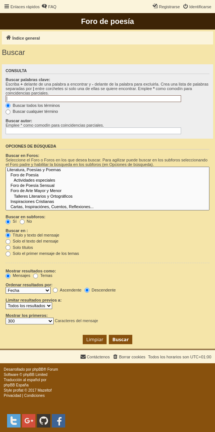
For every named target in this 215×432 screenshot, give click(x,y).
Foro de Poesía (107, 175)
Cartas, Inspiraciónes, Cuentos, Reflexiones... (107, 207)
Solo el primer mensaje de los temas (42, 253)
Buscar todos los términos (33, 105)
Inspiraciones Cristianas (107, 201)
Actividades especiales (107, 180)
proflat (18, 390)
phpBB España (16, 385)
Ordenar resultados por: (29, 285)
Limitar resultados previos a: (33, 300)
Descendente (100, 290)
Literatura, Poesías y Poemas (107, 170)
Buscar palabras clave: (28, 79)
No (26, 221)
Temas (42, 275)
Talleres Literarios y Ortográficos (107, 196)
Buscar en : (17, 230)
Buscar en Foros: (22, 155)
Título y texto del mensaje (32, 235)
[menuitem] (48, 6)
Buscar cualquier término (32, 111)
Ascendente (67, 290)
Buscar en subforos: (25, 217)
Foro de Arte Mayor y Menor (107, 191)
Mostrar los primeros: (27, 315)
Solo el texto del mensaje (32, 241)
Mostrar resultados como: (31, 271)
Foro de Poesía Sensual (107, 185)
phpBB (38, 369)
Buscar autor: (19, 120)
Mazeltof (45, 390)
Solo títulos (19, 247)
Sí (11, 221)
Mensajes (18, 275)
